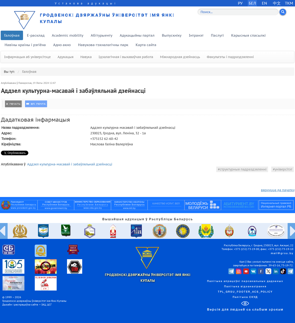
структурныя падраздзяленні (243, 169)
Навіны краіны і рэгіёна (25, 45)
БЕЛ (252, 3)
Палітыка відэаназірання (245, 286)
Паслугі (217, 35)
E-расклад (35, 35)
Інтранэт (196, 35)
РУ (240, 3)
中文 (277, 3)
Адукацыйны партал (137, 35)
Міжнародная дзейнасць (180, 57)
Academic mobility (67, 35)
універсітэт (283, 169)
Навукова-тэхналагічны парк (103, 45)
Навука (86, 57)
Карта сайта (146, 45)
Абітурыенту (101, 35)
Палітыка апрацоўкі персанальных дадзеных (245, 281)
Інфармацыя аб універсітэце (27, 57)
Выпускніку (171, 35)
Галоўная (12, 35)
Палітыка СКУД (245, 297)
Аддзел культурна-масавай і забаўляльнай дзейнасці (69, 164)
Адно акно (62, 45)
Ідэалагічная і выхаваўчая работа (126, 57)
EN (264, 3)
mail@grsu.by (282, 253)
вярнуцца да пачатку (278, 190)
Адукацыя (65, 57)
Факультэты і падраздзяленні (230, 57)
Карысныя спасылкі (248, 35)
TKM (289, 3)
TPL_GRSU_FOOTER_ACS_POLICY (245, 292)
